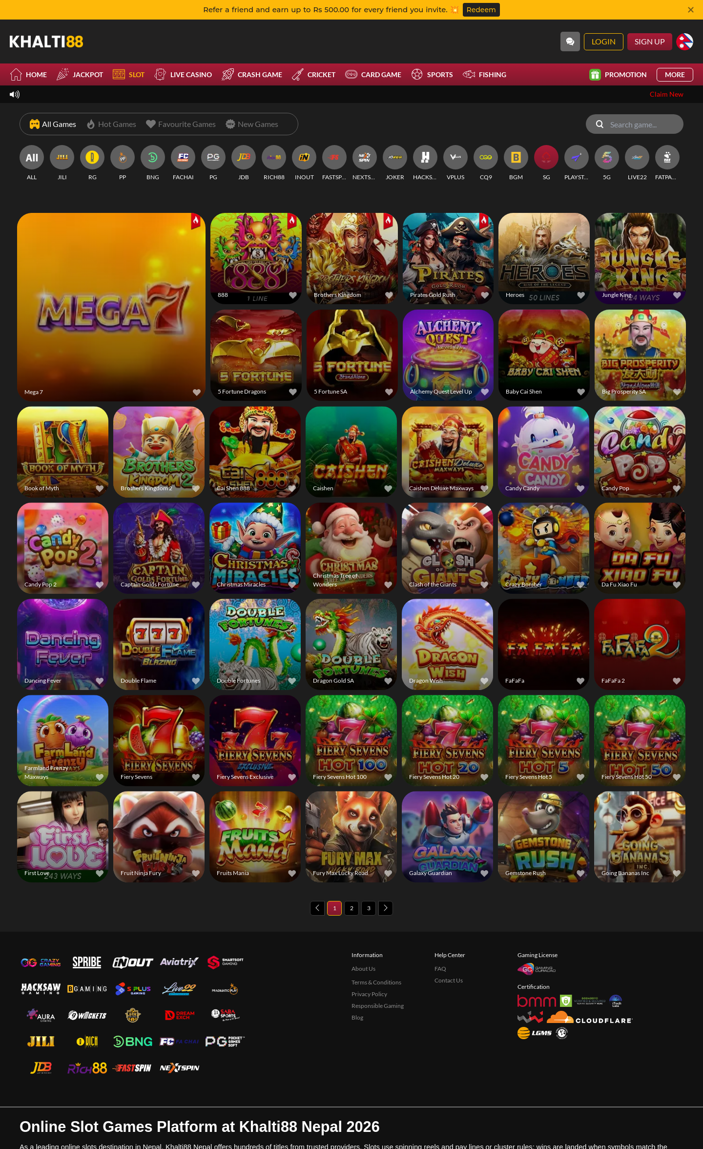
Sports (432, 74)
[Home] (46, 41)
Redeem (481, 9)
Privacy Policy (369, 958)
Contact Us (448, 945)
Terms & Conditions (376, 947)
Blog (357, 982)
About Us (363, 933)
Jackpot (80, 74)
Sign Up (650, 41)
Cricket (313, 74)
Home (28, 74)
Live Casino (183, 74)
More (675, 74)
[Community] (570, 41)
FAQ (440, 933)
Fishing (484, 74)
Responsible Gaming (378, 970)
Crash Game (252, 74)
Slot (129, 74)
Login (604, 41)
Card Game (373, 74)
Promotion (618, 75)
